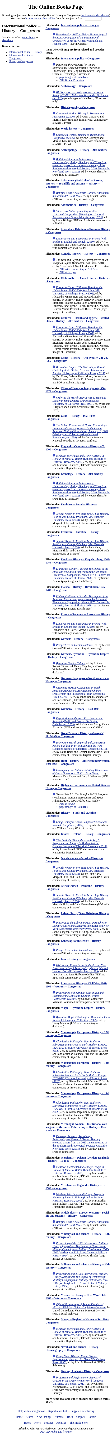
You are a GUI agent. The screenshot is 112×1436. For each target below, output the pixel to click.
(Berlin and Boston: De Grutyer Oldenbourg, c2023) (77, 721)
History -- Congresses (21, 61)
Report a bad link (57, 1411)
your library (28, 37)
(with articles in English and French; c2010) (79, 240)
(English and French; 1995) (79, 39)
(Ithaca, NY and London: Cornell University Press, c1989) (80, 968)
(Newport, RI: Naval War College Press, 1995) (78, 1359)
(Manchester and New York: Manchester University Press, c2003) (80, 925)
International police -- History (25, 52)
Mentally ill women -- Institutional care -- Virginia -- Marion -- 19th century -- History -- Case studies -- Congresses (77, 1127)
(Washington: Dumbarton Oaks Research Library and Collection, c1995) (81, 1019)
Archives (61, 1422)
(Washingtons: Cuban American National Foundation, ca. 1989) (80, 431)
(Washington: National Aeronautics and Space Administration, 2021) (78, 214)
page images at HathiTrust (73, 77)
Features (48, 1422)
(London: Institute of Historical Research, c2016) (79, 458)
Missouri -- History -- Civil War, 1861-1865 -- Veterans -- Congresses (75, 1297)
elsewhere (7, 40)
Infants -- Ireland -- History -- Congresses (85, 833)
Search (30, 1416)
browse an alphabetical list (40, 18)
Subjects (80, 1416)
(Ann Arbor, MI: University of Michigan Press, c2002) (77, 290)
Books (27, 1422)
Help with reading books (31, 1411)
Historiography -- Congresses (78, 107)
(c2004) (79, 823)
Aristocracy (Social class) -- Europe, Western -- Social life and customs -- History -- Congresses (74, 183)
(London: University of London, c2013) (77, 1380)
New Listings (44, 1416)
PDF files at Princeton (71, 80)
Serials (92, 1416)
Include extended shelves (95, 15)
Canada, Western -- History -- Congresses (85, 253)
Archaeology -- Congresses (76, 86)
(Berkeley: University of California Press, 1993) (79, 400)
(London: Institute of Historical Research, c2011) (79, 745)
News (37, 1422)
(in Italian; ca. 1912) (80, 95)
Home (19, 1416)
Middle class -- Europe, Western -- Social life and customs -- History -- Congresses (77, 1214)
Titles (70, 1416)
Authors (58, 1416)
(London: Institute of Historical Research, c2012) (79, 843)
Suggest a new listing (82, 1411)
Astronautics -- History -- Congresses (82, 204)
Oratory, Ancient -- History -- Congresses (85, 1371)
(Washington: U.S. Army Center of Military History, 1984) (80, 1249)
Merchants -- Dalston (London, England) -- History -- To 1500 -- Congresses (77, 1159)
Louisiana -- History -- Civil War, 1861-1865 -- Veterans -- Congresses (76, 985)
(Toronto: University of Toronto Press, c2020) (79, 1046)
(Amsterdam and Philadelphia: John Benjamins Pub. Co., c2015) (78, 692)
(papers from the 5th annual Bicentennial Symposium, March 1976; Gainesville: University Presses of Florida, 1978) (81, 573)
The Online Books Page (55, 7)
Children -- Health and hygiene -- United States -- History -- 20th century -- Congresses (77, 319)
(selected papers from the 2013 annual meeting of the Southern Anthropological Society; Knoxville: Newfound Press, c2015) (79, 1142)
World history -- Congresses (77, 128)
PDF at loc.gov (67, 272)
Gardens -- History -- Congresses (80, 638)
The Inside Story (78, 1422)
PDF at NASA (67, 803)
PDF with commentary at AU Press (78, 269)
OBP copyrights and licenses (56, 1431)
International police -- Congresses (21, 57)
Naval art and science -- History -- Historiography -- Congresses (73, 1348)
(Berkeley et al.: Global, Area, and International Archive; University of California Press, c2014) (79, 370)
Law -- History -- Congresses (78, 959)
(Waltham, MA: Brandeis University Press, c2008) (80, 516)
